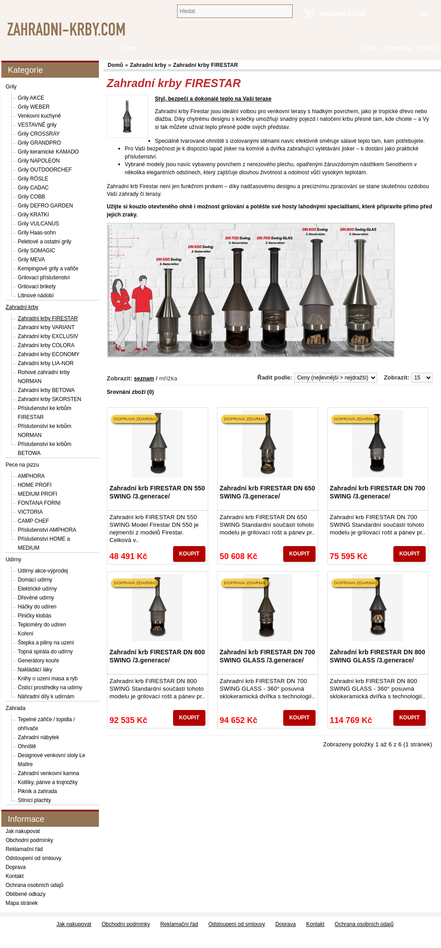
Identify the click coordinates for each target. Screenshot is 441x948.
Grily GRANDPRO (39, 143)
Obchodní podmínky (29, 840)
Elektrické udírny (37, 589)
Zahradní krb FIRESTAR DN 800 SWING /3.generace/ (157, 656)
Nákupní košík (343, 13)
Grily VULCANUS (38, 223)
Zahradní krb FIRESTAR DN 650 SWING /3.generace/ (267, 492)
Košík (369, 48)
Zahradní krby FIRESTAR (48, 318)
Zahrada (16, 708)
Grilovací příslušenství (44, 277)
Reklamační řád (24, 849)
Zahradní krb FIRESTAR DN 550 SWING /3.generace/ (157, 492)
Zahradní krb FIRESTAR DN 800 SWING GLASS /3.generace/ (377, 656)
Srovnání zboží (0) (130, 392)
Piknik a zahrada (37, 791)
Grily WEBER (34, 107)
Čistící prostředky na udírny (50, 687)
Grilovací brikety (37, 286)
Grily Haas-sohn (37, 232)
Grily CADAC (33, 188)
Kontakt (15, 876)
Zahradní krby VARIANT (46, 327)
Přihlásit (428, 48)
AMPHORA (31, 476)
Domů (354, 48)
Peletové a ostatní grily (44, 241)
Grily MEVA (31, 259)
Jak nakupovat (23, 831)
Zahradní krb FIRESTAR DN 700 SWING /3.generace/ (377, 492)
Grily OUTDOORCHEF (45, 170)
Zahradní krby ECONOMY (49, 354)
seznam (144, 378)
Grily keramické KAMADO (48, 152)
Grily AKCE (31, 98)
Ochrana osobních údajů (35, 885)
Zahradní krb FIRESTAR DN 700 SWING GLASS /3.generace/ (267, 656)
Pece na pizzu (22, 465)
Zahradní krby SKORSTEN (49, 399)
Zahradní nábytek (38, 737)
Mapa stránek (22, 903)
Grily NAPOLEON (39, 161)
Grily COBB (31, 197)
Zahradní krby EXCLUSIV (48, 336)
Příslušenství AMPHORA (47, 530)
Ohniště (27, 746)
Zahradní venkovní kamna (48, 773)
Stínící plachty (34, 800)
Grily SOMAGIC (36, 250)
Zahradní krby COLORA (46, 345)
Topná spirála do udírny (45, 651)
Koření (26, 634)
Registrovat (397, 48)
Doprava (16, 867)
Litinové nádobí (36, 295)
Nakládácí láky (35, 669)
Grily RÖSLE (33, 179)
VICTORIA (30, 512)
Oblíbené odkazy (26, 894)
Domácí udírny (35, 580)
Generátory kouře (38, 660)
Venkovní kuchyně (39, 116)
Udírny (14, 559)
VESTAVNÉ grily (37, 125)
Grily (11, 87)
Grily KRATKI (33, 215)
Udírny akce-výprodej (43, 571)
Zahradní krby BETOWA (46, 390)
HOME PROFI (35, 485)
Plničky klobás (35, 616)
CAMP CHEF (33, 521)
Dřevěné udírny (36, 598)
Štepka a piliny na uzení (46, 642)
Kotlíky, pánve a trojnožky (48, 782)
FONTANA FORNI (39, 503)
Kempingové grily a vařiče (48, 268)
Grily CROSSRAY (39, 134)
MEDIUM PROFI (37, 494)
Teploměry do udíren (42, 625)
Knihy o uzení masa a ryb (48, 678)
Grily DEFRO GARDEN (45, 206)
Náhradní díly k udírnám (46, 696)
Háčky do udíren (37, 607)
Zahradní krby (22, 307)
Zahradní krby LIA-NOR (46, 363)
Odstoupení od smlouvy (34, 858)
